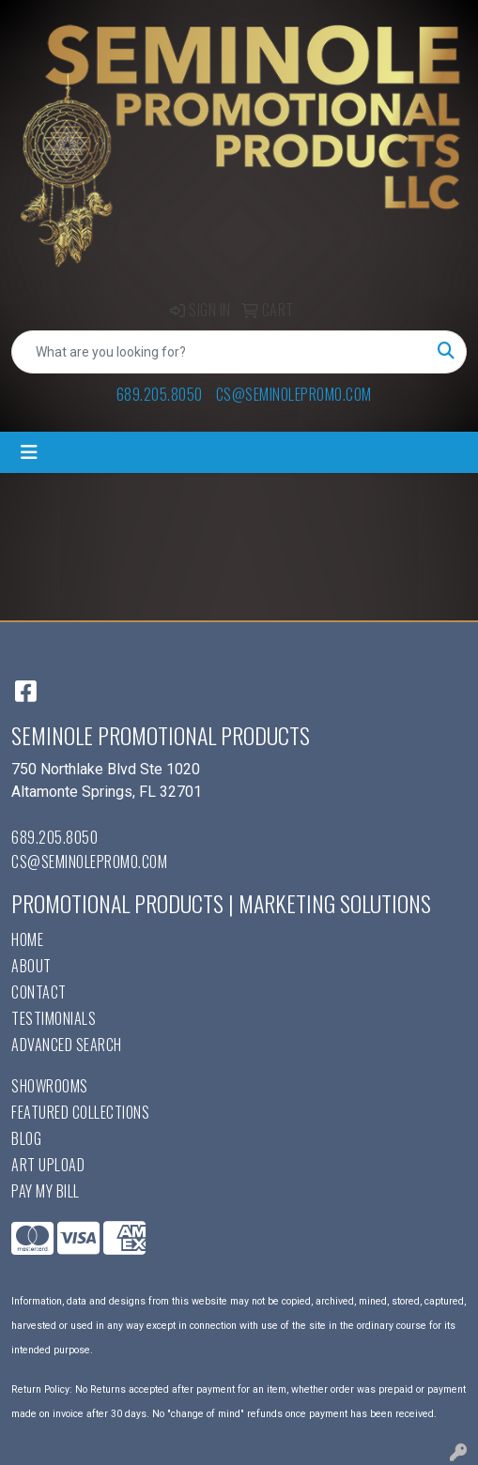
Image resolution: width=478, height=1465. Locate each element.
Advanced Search (66, 1044)
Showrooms (49, 1086)
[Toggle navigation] (29, 452)
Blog (26, 1138)
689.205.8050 (159, 394)
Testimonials (53, 1018)
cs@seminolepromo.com (294, 394)
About (31, 965)
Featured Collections (80, 1112)
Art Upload (48, 1164)
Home (27, 939)
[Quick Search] (219, 352)
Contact (39, 992)
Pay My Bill (45, 1191)
